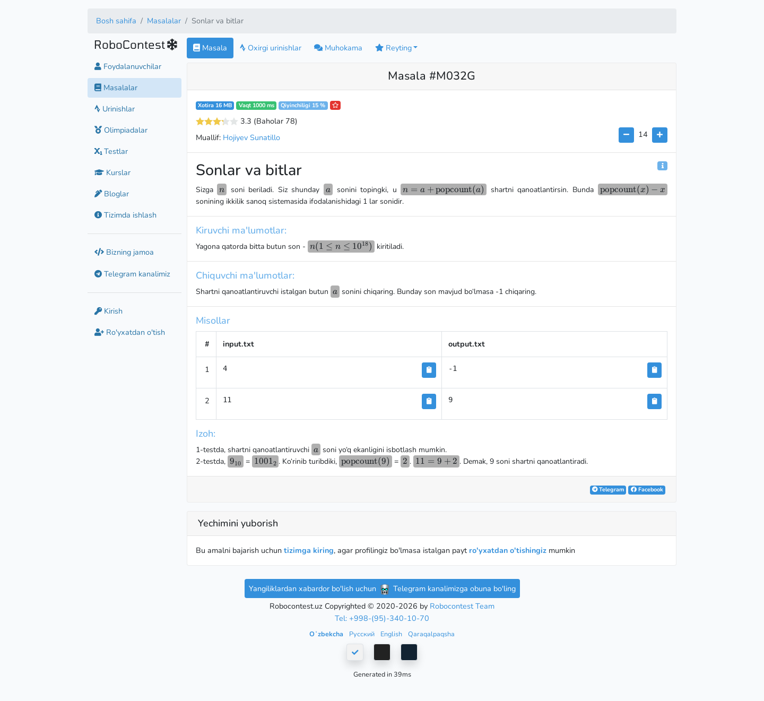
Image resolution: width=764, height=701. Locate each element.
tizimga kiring (309, 550)
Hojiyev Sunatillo (251, 137)
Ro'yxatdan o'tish (129, 332)
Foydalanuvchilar (127, 66)
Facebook (647, 490)
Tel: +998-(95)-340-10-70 (382, 618)
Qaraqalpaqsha (431, 633)
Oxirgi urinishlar (270, 47)
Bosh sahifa (116, 20)
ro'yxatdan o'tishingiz (507, 550)
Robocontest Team (462, 606)
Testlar (111, 151)
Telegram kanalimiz (132, 274)
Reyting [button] (393, 47)
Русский (362, 633)
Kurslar (112, 172)
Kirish (108, 311)
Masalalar (164, 20)
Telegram (608, 490)
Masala (210, 47)
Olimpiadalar (120, 130)
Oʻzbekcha (327, 633)
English (392, 633)
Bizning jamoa (124, 252)
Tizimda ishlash (125, 215)
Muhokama (338, 47)
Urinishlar (114, 108)
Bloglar (111, 193)
